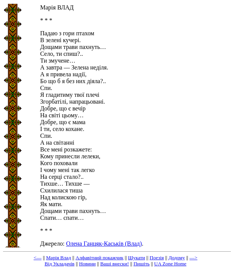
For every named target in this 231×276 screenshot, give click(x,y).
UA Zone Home (170, 264)
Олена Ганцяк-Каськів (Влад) (104, 243)
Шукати (136, 257)
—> (193, 257)
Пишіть (141, 264)
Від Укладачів (60, 264)
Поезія (157, 257)
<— (38, 257)
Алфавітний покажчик (100, 257)
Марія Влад (58, 257)
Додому (177, 257)
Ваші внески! (114, 264)
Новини (87, 264)
